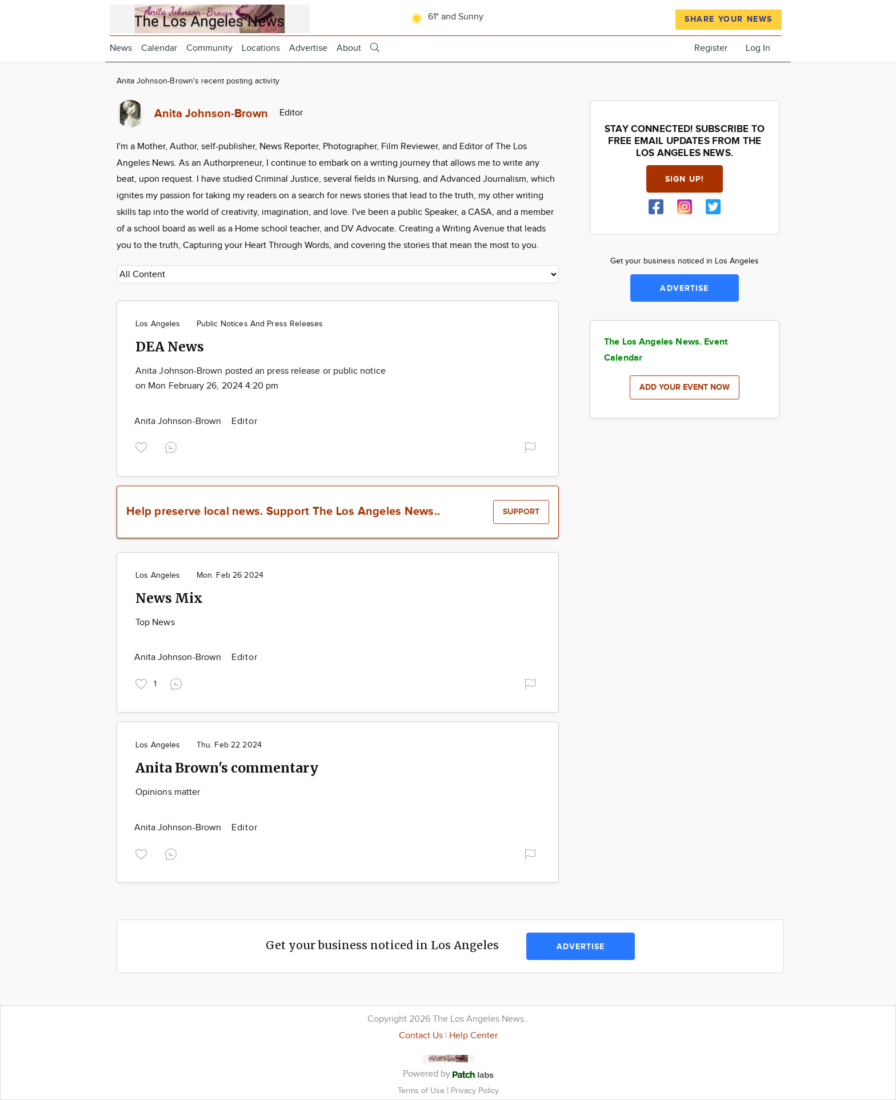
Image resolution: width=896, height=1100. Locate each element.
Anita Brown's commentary (226, 767)
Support (521, 512)
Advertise (308, 48)
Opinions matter (167, 792)
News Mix (169, 598)
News (121, 48)
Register (710, 48)
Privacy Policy (475, 1090)
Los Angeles (158, 324)
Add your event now (684, 387)
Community (209, 48)
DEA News (169, 346)
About (349, 48)
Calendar (159, 48)
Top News (155, 622)
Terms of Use (422, 1090)
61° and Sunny (445, 16)
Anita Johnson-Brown (178, 421)
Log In (758, 48)
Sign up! (684, 179)
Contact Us (421, 1035)
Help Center (473, 1035)
